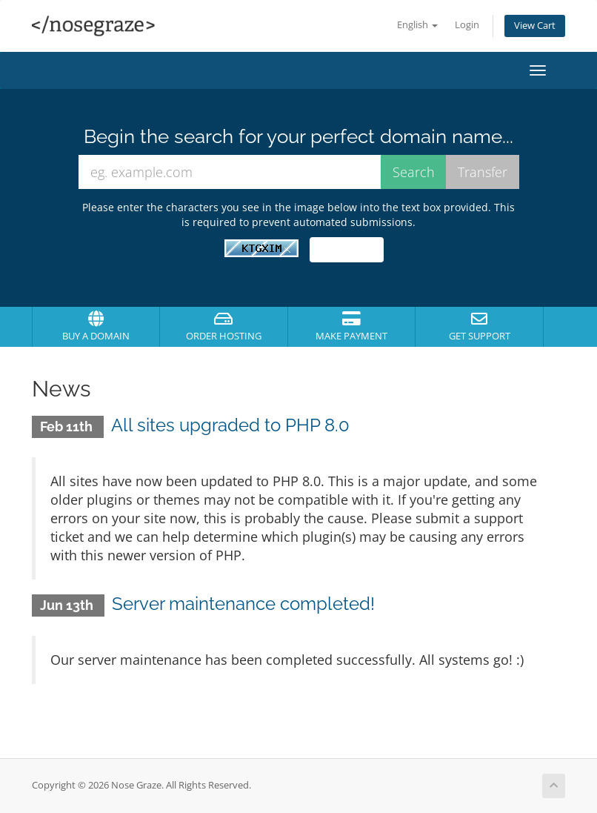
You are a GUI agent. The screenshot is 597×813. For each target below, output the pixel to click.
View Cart (535, 25)
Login (467, 25)
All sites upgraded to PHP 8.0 (230, 425)
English (417, 25)
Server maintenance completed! (243, 603)
